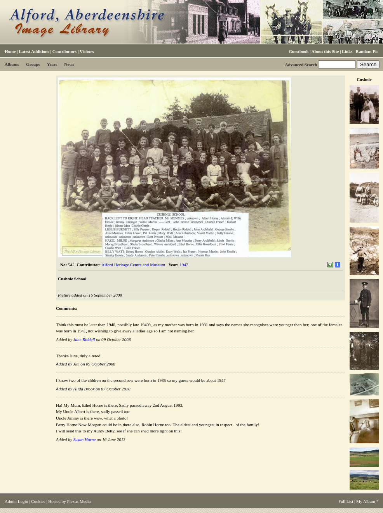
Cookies (38, 501)
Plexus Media (79, 501)
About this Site (325, 51)
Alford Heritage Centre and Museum (133, 264)
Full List (345, 501)
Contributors (64, 51)
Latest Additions (34, 51)
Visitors (87, 51)
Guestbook (298, 51)
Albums (12, 64)
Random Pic (367, 51)
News (69, 64)
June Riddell (84, 339)
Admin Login (16, 501)
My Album (365, 501)
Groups (33, 64)
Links (347, 51)
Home (10, 51)
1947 (183, 264)
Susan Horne (84, 439)
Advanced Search (301, 64)
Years (52, 64)
